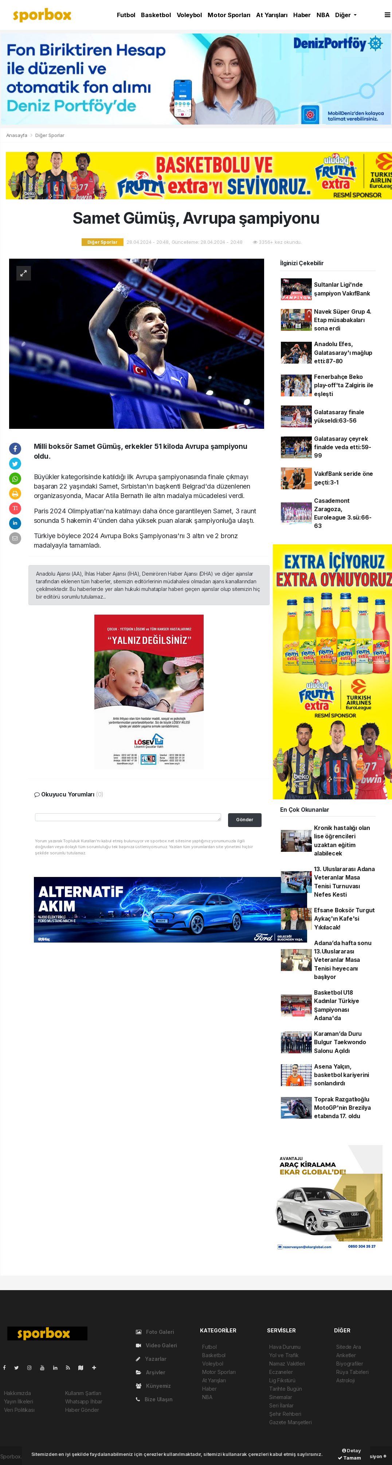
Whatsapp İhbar (83, 1401)
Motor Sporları (229, 15)
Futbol (126, 15)
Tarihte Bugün (285, 1389)
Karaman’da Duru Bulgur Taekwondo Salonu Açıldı (340, 1042)
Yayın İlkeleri (18, 1401)
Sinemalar (280, 1397)
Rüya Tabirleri (352, 1372)
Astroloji (345, 1380)
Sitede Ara (348, 1347)
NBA (323, 15)
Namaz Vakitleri (287, 1363)
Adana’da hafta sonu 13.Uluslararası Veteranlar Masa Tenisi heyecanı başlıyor (342, 960)
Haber (302, 15)
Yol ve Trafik (284, 1355)
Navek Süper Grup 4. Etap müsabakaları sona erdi (342, 320)
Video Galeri (156, 1345)
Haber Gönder (82, 1410)
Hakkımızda (17, 1393)
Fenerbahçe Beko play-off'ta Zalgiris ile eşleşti (343, 385)
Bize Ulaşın (154, 1399)
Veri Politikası (19, 1410)
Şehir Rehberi (285, 1414)
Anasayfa (17, 135)
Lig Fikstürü (282, 1380)
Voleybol (189, 15)
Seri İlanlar (281, 1405)
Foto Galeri (155, 1332)
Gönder (244, 819)
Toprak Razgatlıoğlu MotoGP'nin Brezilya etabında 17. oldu (342, 1108)
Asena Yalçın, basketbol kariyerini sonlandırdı (341, 1075)
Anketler (346, 1355)
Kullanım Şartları (83, 1393)
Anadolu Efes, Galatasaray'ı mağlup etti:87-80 (343, 353)
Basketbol (155, 15)
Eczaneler (281, 1372)
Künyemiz (153, 1386)
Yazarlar (151, 1359)
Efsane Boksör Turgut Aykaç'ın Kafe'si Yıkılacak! (344, 919)
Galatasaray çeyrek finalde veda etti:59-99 (342, 447)
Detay (351, 1450)
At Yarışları (271, 15)
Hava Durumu (285, 1347)
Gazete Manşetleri (290, 1422)
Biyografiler (349, 1363)
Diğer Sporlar (49, 135)
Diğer (343, 15)
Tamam (349, 1458)
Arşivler (150, 1372)
